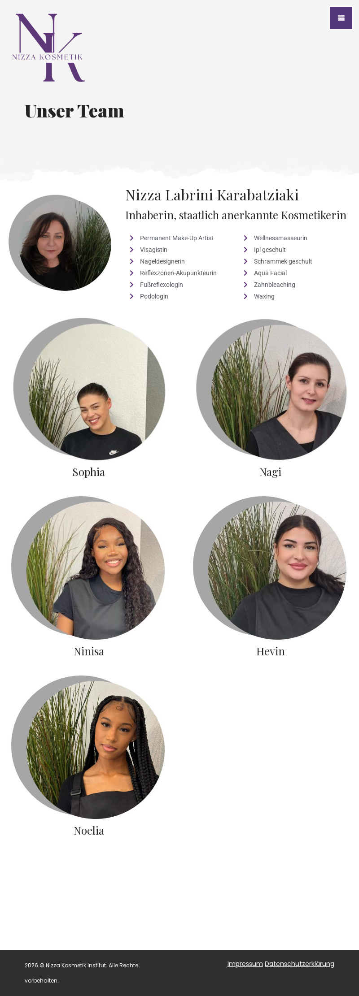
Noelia (89, 830)
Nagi (270, 471)
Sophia (88, 471)
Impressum (245, 963)
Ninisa (89, 651)
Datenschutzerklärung (299, 963)
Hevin (270, 651)
